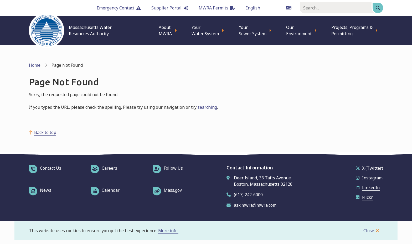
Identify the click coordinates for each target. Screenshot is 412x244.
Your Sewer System (252, 30)
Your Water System (205, 30)
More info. (168, 230)
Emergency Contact (119, 8)
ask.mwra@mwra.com (255, 205)
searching (207, 107)
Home (34, 65)
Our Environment (299, 30)
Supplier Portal (169, 8)
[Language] (268, 8)
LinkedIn (368, 187)
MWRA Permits (217, 8)
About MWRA (165, 30)
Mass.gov (167, 190)
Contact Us (45, 168)
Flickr (364, 197)
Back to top (45, 132)
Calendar (105, 190)
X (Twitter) (369, 168)
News (40, 190)
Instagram (369, 178)
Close (368, 230)
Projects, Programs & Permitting (352, 30)
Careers (104, 168)
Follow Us (168, 168)
